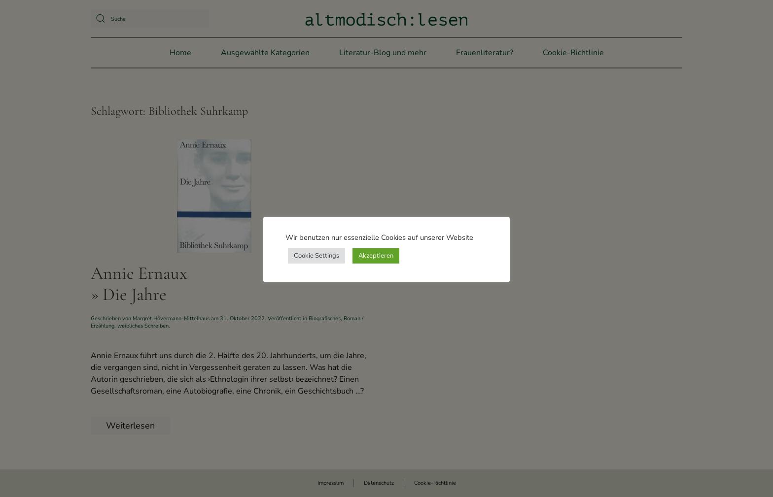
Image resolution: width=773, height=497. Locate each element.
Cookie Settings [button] (316, 255)
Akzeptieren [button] (375, 255)
